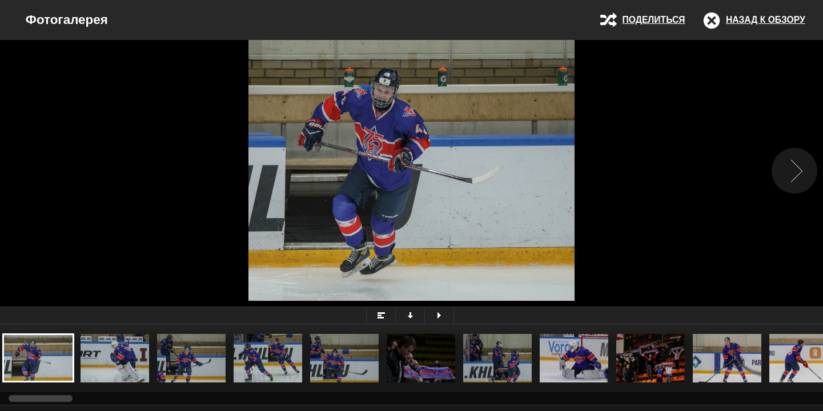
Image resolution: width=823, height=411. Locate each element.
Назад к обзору (765, 20)
